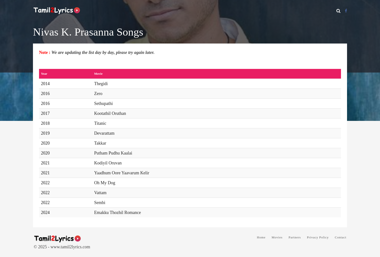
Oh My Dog (104, 182)
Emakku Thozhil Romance (117, 212)
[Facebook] (346, 11)
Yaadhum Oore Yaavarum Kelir (121, 172)
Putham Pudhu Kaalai (113, 153)
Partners (295, 237)
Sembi (99, 202)
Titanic (100, 123)
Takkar (100, 143)
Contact (340, 237)
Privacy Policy (318, 237)
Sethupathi (103, 103)
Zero (98, 93)
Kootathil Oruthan (110, 113)
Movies (277, 237)
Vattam (100, 192)
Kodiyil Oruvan (108, 163)
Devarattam (104, 133)
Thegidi (101, 83)
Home (261, 237)
